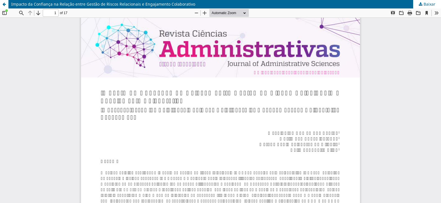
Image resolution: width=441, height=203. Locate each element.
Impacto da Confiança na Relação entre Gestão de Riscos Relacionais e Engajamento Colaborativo (103, 4)
